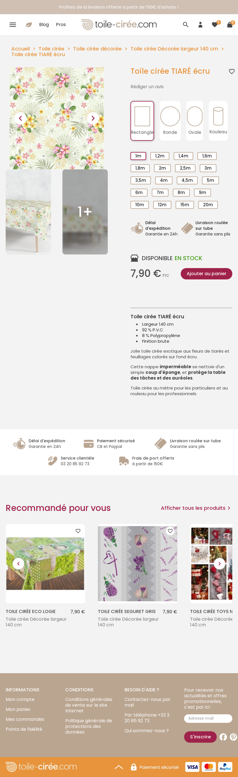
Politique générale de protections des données (88, 726)
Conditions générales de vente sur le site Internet (88, 705)
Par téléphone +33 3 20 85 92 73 (147, 718)
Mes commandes (25, 719)
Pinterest (233, 737)
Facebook (223, 737)
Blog (44, 24)
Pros (61, 24)
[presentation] (20, 118)
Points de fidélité (24, 729)
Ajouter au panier (206, 273)
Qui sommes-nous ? (147, 730)
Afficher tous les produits (196, 508)
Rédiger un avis (147, 87)
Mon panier (18, 709)
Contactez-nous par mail (147, 702)
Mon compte (20, 699)
